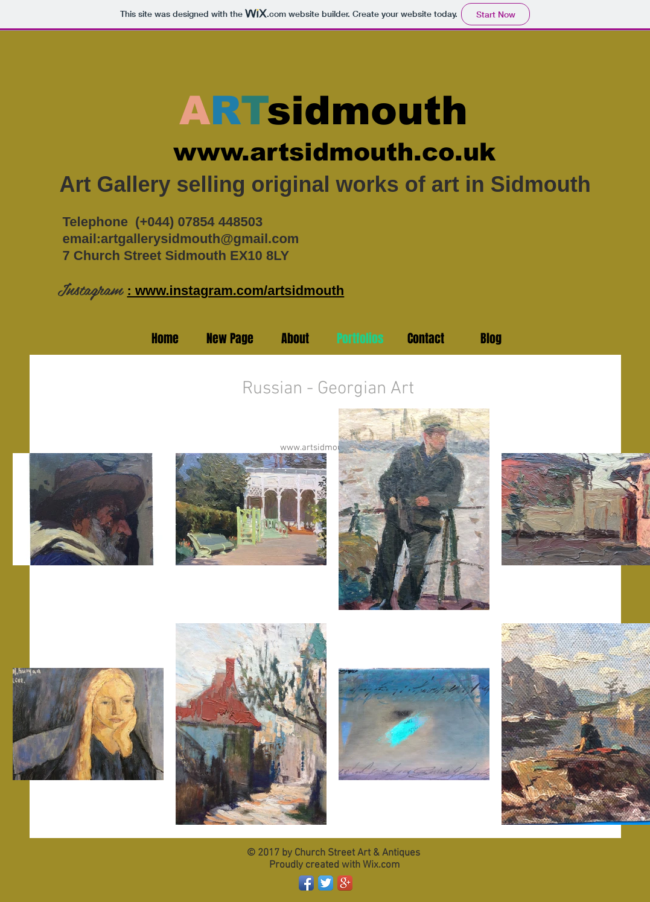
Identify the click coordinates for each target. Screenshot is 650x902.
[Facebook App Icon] (306, 883)
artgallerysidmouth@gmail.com (200, 238)
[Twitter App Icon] (325, 883)
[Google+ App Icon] (344, 883)
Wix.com (381, 865)
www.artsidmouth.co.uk (334, 152)
